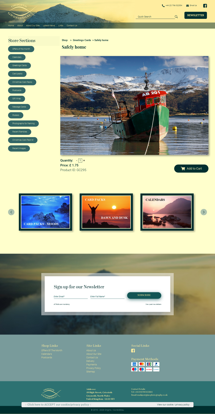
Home (11, 25)
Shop (65, 39)
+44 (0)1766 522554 (170, 5)
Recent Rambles (19, 131)
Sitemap (90, 371)
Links (60, 25)
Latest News (49, 25)
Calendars (16, 57)
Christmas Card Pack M (22, 140)
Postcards (16, 90)
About (20, 25)
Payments (91, 364)
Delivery (90, 360)
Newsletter (195, 15)
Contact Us (71, 25)
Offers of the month (21, 49)
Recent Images (19, 148)
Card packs (17, 73)
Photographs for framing (23, 123)
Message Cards (19, 106)
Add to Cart (191, 168)
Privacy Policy (93, 368)
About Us (91, 350)
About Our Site (32, 25)
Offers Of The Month (51, 350)
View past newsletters (153, 304)
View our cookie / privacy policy (173, 404)
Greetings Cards (19, 65)
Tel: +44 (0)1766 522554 (141, 392)
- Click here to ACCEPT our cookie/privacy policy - (58, 404)
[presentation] (11, 212)
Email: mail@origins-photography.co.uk (148, 395)
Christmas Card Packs (22, 82)
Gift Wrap (16, 98)
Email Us (191, 5)
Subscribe (144, 295)
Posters (15, 115)
